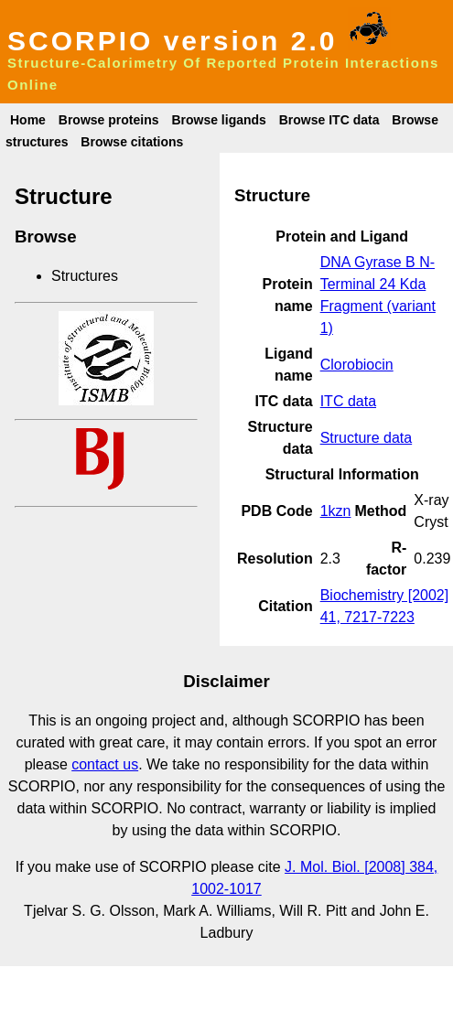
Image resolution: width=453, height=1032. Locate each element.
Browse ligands (218, 120)
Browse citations (132, 141)
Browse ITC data (329, 120)
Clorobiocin (357, 364)
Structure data (366, 438)
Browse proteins (109, 120)
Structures (84, 276)
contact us (104, 764)
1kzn (335, 511)
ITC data (348, 401)
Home (28, 120)
